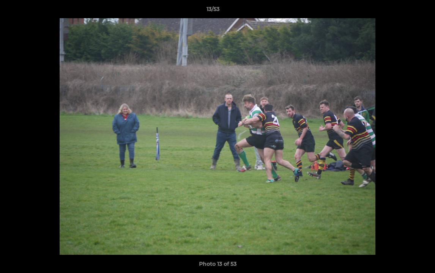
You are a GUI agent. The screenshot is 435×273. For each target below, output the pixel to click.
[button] (403, 11)
